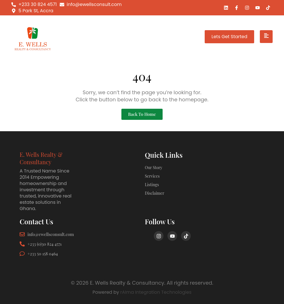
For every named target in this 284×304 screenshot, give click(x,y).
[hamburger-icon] (266, 36)
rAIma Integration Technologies (156, 292)
